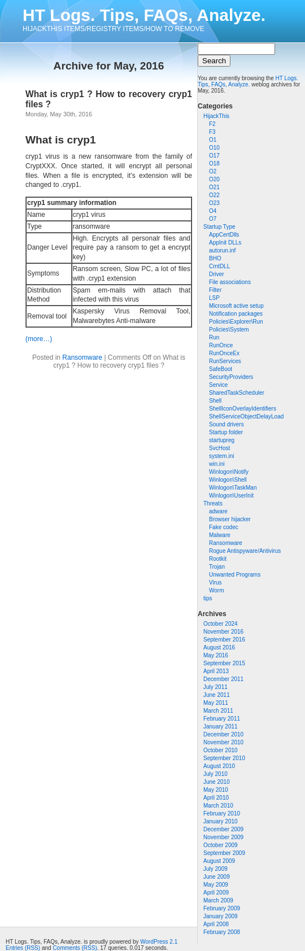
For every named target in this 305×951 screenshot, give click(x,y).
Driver (216, 274)
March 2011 (218, 711)
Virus (215, 582)
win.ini (217, 464)
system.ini (221, 456)
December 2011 (223, 679)
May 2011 (215, 703)
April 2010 (216, 798)
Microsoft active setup (236, 306)
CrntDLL (219, 266)
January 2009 (220, 916)
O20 (214, 179)
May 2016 (215, 655)
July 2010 (215, 774)
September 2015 (224, 663)
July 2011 (215, 687)
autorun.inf (222, 250)
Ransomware (225, 543)
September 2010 (224, 758)
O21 (214, 187)
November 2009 (223, 837)
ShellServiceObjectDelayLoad (246, 416)
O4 (212, 211)
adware (218, 511)
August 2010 (219, 766)
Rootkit (217, 559)
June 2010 (216, 782)
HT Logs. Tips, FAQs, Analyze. (144, 15)
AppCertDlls (224, 235)
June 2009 (216, 877)
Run (214, 337)
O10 (214, 148)
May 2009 (215, 885)
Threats (213, 503)
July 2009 (215, 869)
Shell (215, 401)
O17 (214, 155)
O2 (212, 171)
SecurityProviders (231, 377)
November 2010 (223, 742)
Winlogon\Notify (229, 472)
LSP (214, 298)
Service (218, 385)
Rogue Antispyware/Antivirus (245, 551)
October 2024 (220, 624)
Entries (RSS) (23, 948)
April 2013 (216, 671)
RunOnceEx (224, 353)
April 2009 (216, 892)
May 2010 (215, 790)
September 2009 (224, 853)
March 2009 (218, 900)
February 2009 (221, 908)
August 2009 (219, 861)
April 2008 (216, 924)
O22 (214, 195)
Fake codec (223, 527)
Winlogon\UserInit (231, 495)
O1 (212, 140)
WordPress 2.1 (158, 942)
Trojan (217, 567)
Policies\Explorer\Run (236, 322)
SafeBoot (220, 369)
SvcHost (219, 448)
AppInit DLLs (225, 242)
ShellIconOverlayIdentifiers (242, 408)
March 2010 (218, 805)
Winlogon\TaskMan (232, 488)
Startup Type (219, 227)
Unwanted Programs (234, 575)
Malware (219, 535)
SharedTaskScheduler (236, 393)
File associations (230, 282)
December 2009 (223, 829)
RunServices (225, 361)
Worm (216, 590)
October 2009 (220, 845)
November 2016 (223, 632)
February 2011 (221, 719)
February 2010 (221, 813)
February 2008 (221, 932)
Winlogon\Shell (228, 480)
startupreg (221, 440)
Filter (215, 290)
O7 (212, 219)
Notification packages (236, 314)
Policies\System (229, 329)
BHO (215, 258)
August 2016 (219, 647)
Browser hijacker (230, 519)
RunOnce (221, 345)
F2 (212, 124)
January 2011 (220, 726)
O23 (214, 203)
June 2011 (216, 695)
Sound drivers (226, 424)
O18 (214, 163)
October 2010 (220, 750)
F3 (212, 132)
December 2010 (223, 734)
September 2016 (224, 639)
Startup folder (226, 432)
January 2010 (220, 821)
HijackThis (216, 116)
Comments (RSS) (75, 948)
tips (207, 598)
